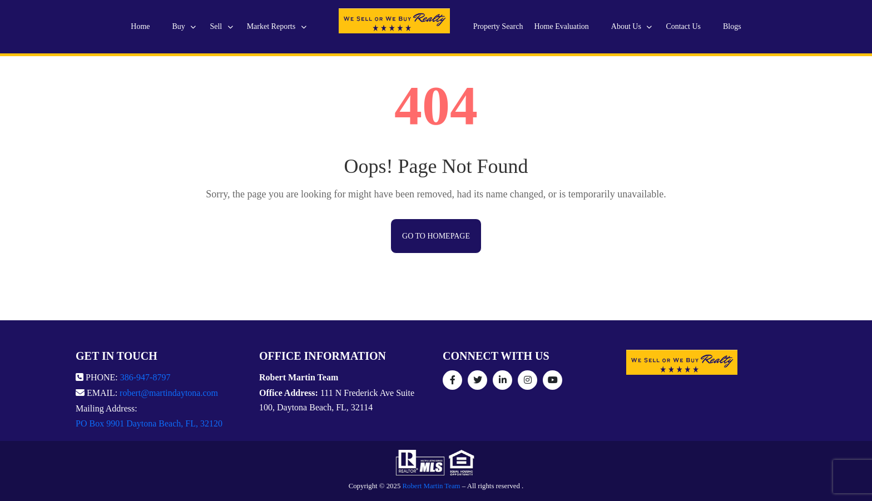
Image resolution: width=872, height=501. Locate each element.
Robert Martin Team (431, 486)
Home (140, 26)
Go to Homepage (436, 236)
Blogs (732, 26)
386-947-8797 (145, 377)
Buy (184, 26)
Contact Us (683, 26)
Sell (221, 26)
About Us (631, 26)
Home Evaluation (561, 26)
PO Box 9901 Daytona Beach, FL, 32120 (149, 423)
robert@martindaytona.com (169, 393)
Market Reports (276, 26)
